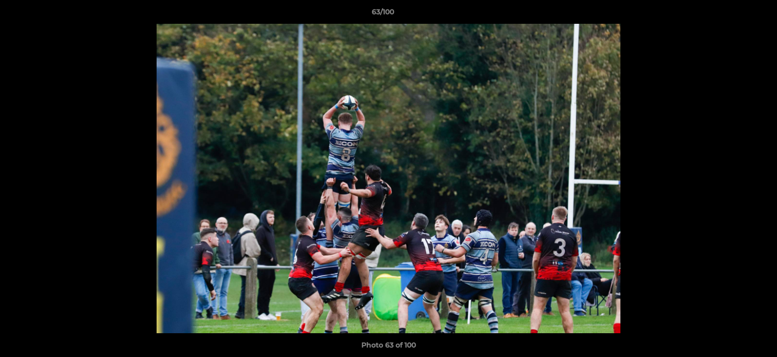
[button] (735, 14)
